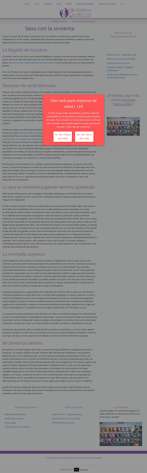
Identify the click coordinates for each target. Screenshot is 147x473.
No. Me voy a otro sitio (84, 136)
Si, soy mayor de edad (63, 136)
